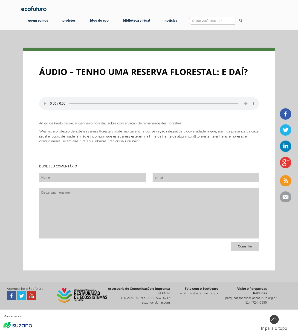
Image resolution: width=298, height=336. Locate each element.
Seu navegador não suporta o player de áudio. (149, 103)
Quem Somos (38, 21)
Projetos (69, 21)
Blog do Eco (99, 21)
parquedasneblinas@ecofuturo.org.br (251, 298)
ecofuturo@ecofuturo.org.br (199, 293)
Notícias (171, 21)
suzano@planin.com (156, 302)
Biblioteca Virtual (136, 21)
